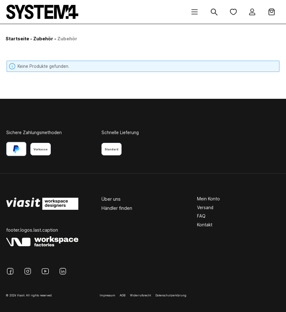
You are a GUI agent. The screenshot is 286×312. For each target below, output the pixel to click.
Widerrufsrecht (140, 295)
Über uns (111, 199)
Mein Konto (208, 198)
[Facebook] (10, 271)
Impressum (107, 295)
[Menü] (194, 12)
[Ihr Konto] (252, 12)
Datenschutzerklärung (170, 295)
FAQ (201, 216)
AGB (122, 295)
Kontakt (204, 224)
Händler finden (116, 208)
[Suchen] (214, 12)
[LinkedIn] (63, 271)
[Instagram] (28, 271)
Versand (205, 207)
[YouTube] (45, 271)
